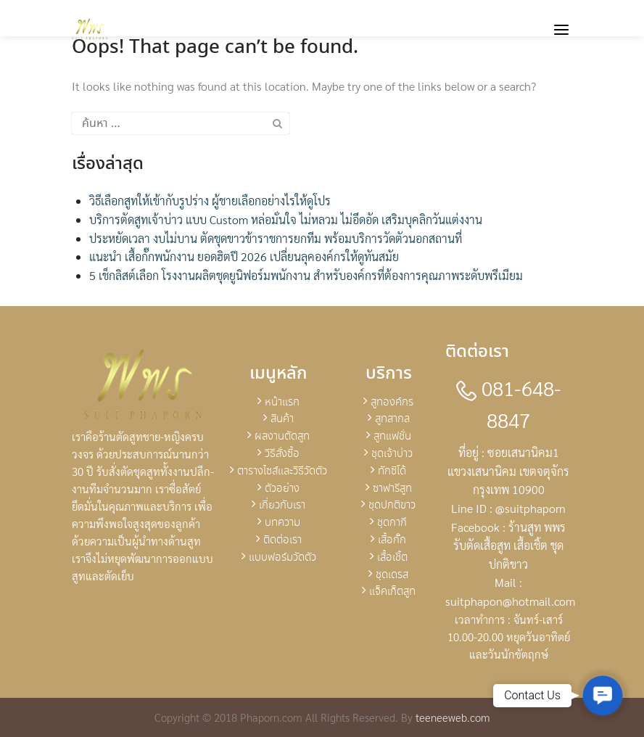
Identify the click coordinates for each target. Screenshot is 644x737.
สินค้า (282, 419)
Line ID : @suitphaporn (508, 508)
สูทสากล (392, 419)
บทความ (282, 523)
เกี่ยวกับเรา (282, 506)
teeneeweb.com (453, 717)
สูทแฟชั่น (392, 437)
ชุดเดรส (392, 575)
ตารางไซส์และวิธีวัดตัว (282, 471)
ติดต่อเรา (282, 540)
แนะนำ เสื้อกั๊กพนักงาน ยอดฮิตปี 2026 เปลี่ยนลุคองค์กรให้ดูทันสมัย (244, 256)
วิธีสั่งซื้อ (282, 454)
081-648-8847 (508, 403)
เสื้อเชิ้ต (392, 558)
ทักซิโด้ (392, 471)
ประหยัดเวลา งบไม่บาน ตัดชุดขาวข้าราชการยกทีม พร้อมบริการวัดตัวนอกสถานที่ (275, 238)
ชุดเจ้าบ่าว (392, 454)
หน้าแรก (282, 403)
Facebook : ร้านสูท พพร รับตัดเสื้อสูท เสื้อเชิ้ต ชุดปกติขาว (508, 545)
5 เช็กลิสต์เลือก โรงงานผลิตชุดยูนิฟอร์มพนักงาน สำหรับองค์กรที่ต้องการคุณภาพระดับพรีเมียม (306, 275)
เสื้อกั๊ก (392, 540)
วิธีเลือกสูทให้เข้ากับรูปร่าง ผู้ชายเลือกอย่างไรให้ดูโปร (210, 200)
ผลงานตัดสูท (282, 437)
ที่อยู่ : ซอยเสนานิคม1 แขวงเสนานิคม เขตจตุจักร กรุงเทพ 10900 (508, 471)
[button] (602, 695)
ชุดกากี (392, 523)
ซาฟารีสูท (392, 489)
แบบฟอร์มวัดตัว (282, 558)
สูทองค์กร (392, 403)
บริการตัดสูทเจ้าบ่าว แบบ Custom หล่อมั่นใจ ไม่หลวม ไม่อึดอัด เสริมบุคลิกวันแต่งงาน (285, 219)
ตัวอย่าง (282, 489)
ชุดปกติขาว (392, 506)
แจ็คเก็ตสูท (392, 592)
